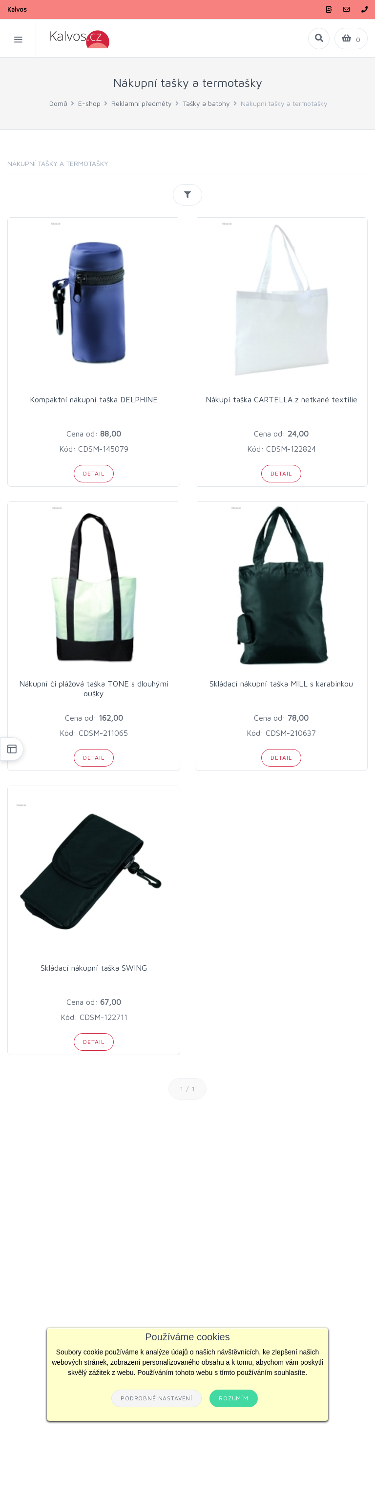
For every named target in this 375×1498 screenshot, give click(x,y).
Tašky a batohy (206, 103)
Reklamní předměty (141, 103)
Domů (58, 103)
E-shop (89, 103)
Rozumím (234, 1398)
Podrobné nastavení (156, 1398)
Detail (93, 473)
